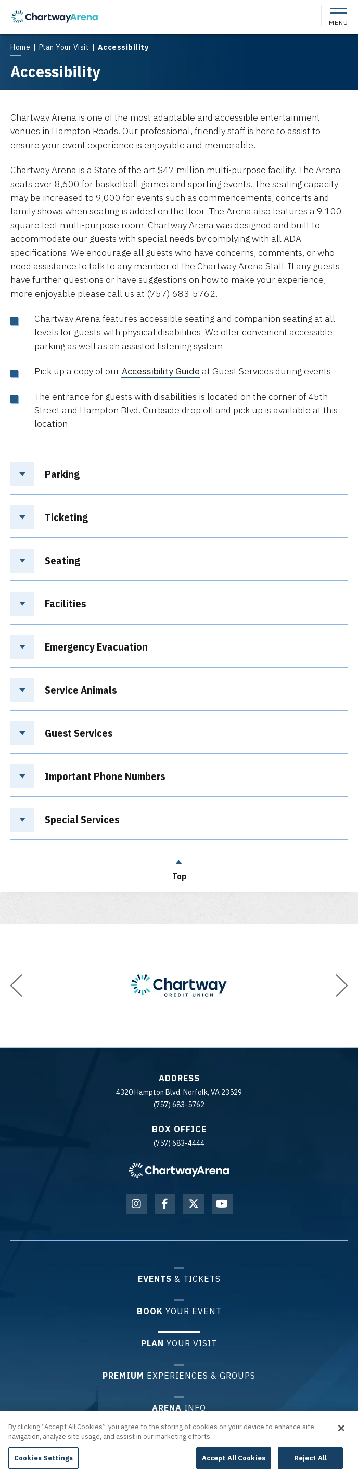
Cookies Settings (43, 1462)
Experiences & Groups (179, 1375)
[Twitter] (193, 1204)
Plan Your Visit (64, 47)
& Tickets (179, 1278)
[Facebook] (165, 1204)
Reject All (310, 1462)
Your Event (179, 1311)
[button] (16, 985)
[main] (179, 461)
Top (179, 867)
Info (179, 1407)
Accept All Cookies (233, 1462)
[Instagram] (136, 1204)
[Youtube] (222, 1204)
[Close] (341, 1432)
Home (20, 47)
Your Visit (179, 1343)
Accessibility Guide (161, 371)
